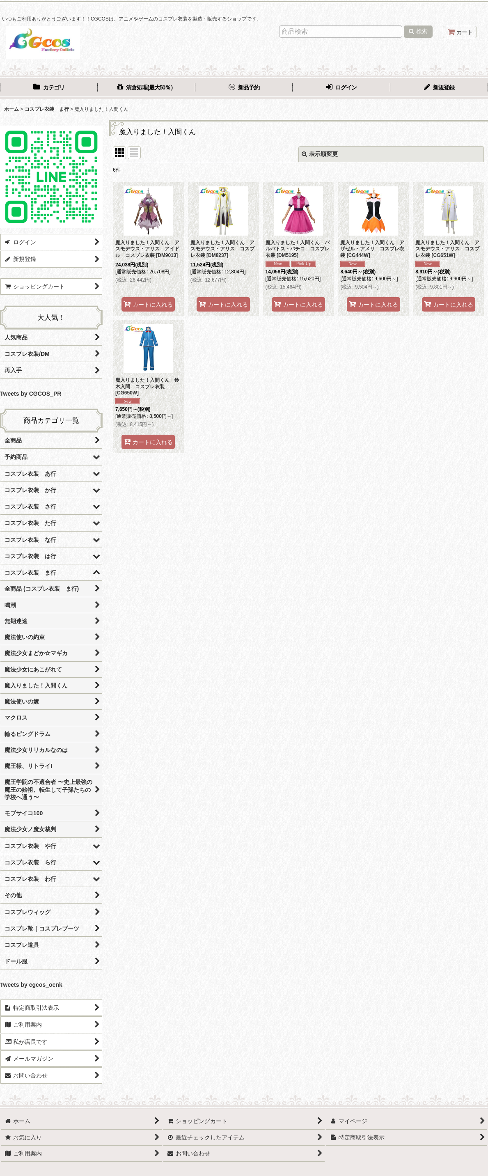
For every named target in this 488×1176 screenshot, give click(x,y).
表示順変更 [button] (320, 154)
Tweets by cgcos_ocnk (31, 984)
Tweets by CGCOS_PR (30, 393)
